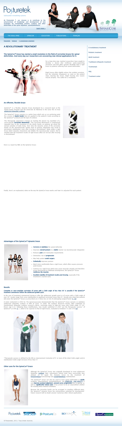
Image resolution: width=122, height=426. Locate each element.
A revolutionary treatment (26, 41)
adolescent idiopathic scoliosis (14, 111)
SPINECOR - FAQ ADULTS (73, 381)
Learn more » (41, 28)
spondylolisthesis (59, 376)
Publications (61, 36)
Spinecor (30, 36)
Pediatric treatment (95, 52)
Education (45, 36)
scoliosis (41, 373)
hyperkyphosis (36, 376)
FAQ (90, 71)
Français (76, 36)
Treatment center (94, 76)
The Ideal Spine (13, 36)
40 (76, 309)
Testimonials (93, 67)
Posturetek (17, 10)
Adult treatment (94, 57)
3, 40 (74, 299)
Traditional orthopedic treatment (100, 62)
